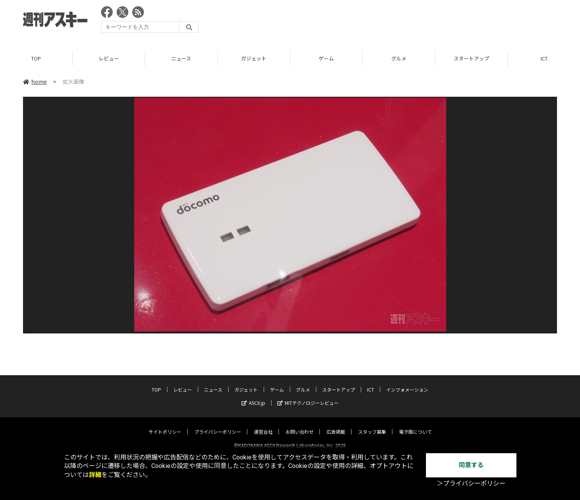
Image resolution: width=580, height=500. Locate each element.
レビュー (109, 58)
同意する (471, 465)
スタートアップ (471, 58)
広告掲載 (335, 425)
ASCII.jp (253, 396)
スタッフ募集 (372, 425)
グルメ (398, 58)
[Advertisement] (415, 21)
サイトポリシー (165, 425)
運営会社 (263, 425)
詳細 (95, 475)
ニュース (181, 58)
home (35, 81)
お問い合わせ (300, 425)
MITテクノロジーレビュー (308, 396)
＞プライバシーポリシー (471, 483)
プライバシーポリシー (217, 425)
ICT (370, 382)
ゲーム (326, 58)
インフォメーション (407, 382)
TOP (36, 58)
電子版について (415, 425)
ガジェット (253, 58)
